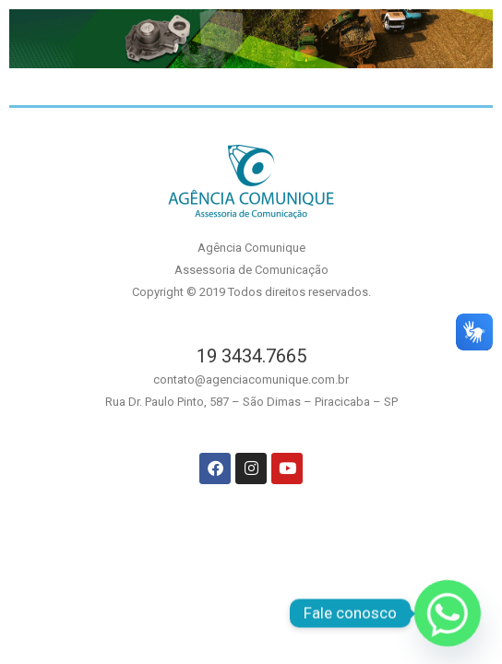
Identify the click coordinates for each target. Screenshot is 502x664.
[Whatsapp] (447, 613)
